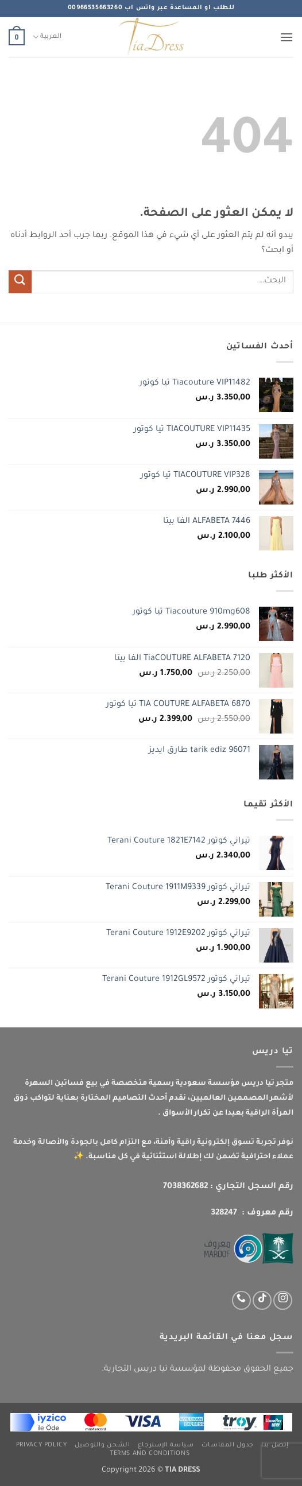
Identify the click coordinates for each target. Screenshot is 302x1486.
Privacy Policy (41, 1445)
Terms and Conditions (149, 1453)
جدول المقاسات (228, 1445)
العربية (47, 37)
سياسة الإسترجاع (166, 1445)
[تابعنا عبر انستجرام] (282, 1300)
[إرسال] (20, 281)
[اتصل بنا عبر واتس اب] (241, 1300)
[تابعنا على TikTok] (262, 1300)
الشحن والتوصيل (102, 1445)
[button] (286, 37)
